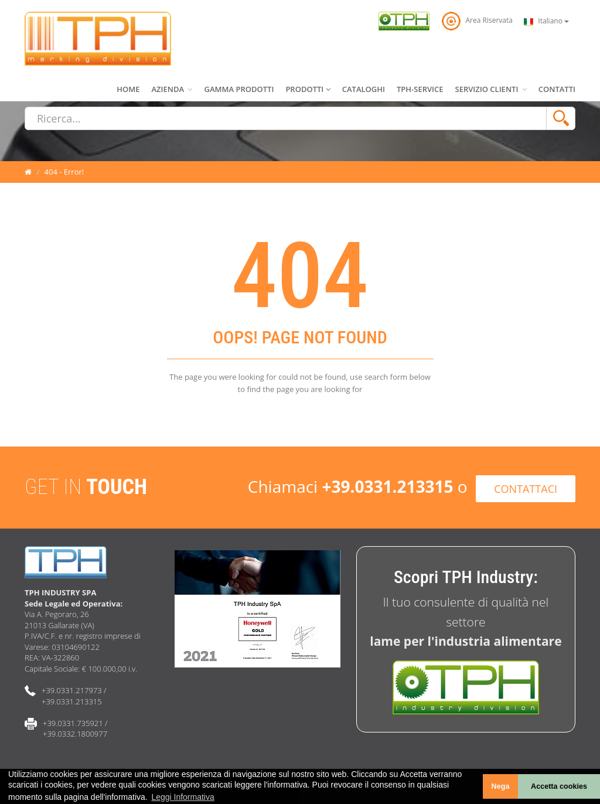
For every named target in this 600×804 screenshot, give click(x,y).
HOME (128, 89)
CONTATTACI (525, 489)
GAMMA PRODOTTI (239, 89)
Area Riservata (477, 20)
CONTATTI (556, 89)
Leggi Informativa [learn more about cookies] (182, 797)
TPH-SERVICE (420, 89)
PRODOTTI (307, 89)
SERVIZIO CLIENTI (491, 89)
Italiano (546, 21)
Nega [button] (501, 786)
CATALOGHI (363, 89)
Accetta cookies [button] (559, 786)
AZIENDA (171, 89)
